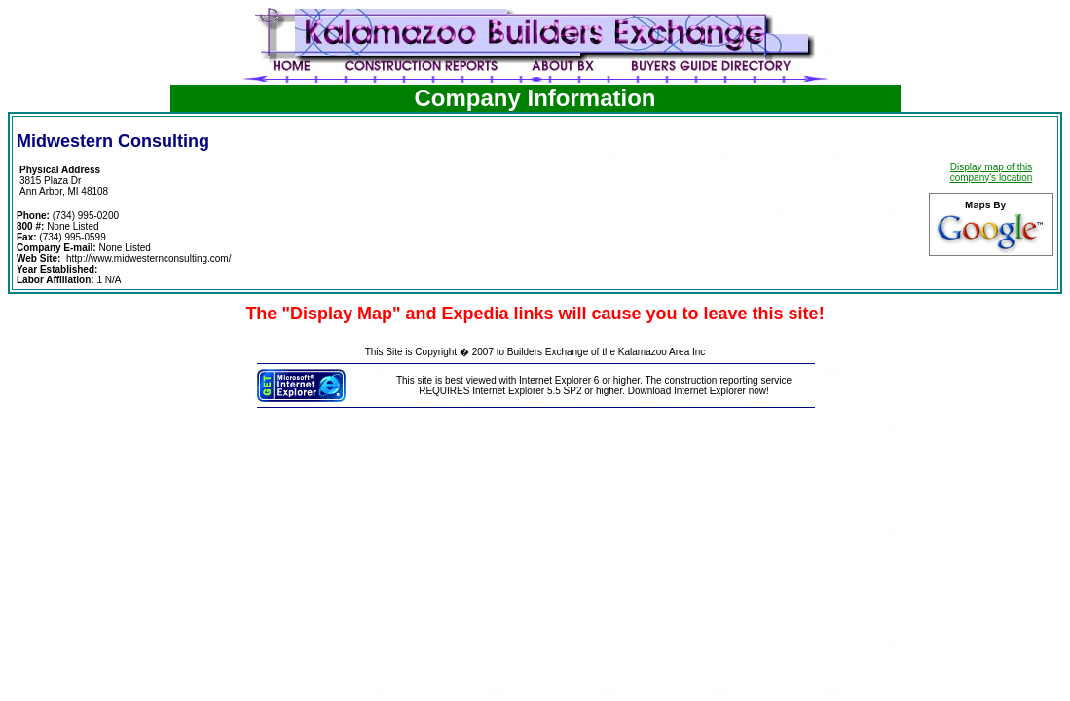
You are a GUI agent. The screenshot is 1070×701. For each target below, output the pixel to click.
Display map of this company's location (991, 172)
